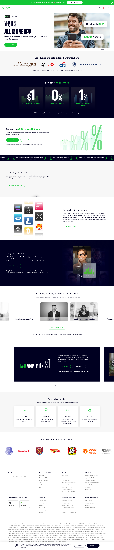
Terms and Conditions (36, 144)
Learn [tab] (37, 8)
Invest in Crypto (71, 226)
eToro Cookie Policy (67, 500)
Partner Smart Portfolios (91, 510)
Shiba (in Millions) (43, 480)
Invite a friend (88, 500)
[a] (9, 476)
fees (102, 49)
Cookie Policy (55, 545)
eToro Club (87, 505)
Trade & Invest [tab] (19, 8)
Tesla (40, 482)
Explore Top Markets (15, 185)
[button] (55, 385)
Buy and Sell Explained (90, 485)
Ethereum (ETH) (43, 478)
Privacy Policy (65, 503)
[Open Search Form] (99, 8)
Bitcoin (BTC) (42, 475)
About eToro (42, 500)
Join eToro (11, 45)
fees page (76, 113)
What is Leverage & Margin (92, 482)
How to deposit (66, 478)
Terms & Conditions (67, 510)
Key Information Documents (69, 512)
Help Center (65, 475)
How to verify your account (69, 485)
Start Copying (13, 266)
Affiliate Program (89, 503)
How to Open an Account (69, 482)
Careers (41, 505)
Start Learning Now (57, 327)
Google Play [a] (23, 504)
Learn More (27, 140)
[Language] (104, 8)
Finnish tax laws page (61, 541)
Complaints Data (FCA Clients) (70, 492)
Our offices (42, 507)
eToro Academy (89, 489)
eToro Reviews (43, 503)
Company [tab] (45, 8)
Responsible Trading (90, 478)
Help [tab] (52, 8)
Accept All (93, 545)
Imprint (41, 512)
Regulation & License (67, 505)
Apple (40, 485)
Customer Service (67, 487)
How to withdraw (66, 480)
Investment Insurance (90, 507)
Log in (110, 8)
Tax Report (87, 487)
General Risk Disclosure (68, 507)
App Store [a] (11, 504)
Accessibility (42, 510)
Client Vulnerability (67, 489)
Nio (40, 487)
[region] (57, 546)
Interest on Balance (90, 480)
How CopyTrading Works (91, 475)
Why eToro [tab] (29, 8)
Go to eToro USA (74, 2)
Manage (80, 545)
